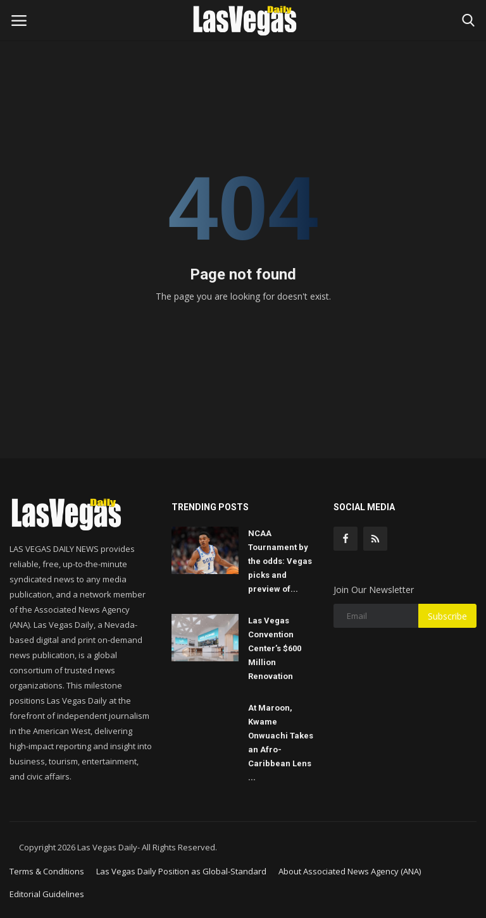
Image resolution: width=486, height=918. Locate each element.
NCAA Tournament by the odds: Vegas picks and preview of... (280, 561)
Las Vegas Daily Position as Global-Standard (181, 871)
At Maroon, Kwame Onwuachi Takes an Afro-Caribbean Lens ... (280, 742)
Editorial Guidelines (46, 894)
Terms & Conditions (46, 871)
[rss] (375, 539)
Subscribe (447, 616)
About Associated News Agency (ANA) (349, 871)
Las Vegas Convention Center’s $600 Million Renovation (274, 648)
